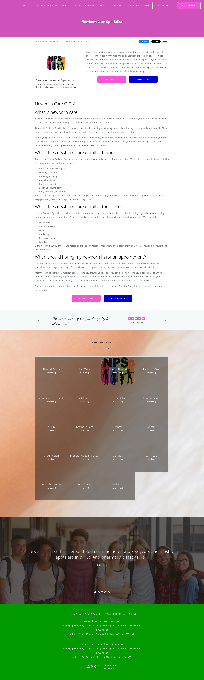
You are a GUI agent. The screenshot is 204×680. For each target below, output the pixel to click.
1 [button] (95, 592)
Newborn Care (83, 41)
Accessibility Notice (116, 614)
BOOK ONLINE (112, 79)
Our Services (67, 41)
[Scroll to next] (165, 322)
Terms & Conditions (94, 614)
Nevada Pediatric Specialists (46, 41)
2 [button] (98, 592)
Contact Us (134, 614)
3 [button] (102, 592)
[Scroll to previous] (39, 322)
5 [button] (108, 592)
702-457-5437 (143, 79)
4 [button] (105, 592)
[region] (102, 557)
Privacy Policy (74, 614)
